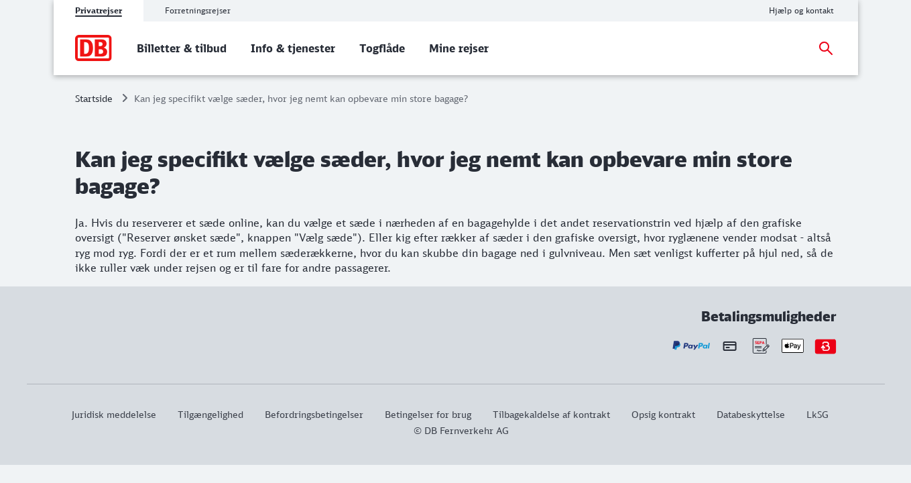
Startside (94, 98)
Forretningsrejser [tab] (198, 10)
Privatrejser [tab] (98, 10)
